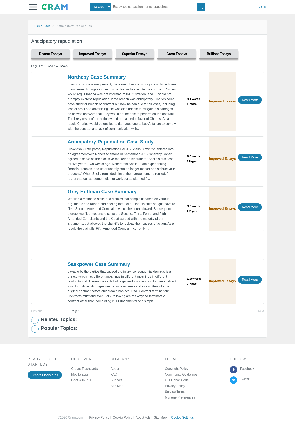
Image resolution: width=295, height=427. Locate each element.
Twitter (244, 379)
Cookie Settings (182, 417)
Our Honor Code (177, 380)
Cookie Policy (124, 417)
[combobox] (100, 7)
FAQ (114, 374)
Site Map (117, 386)
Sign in (262, 6)
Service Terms (175, 391)
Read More (250, 100)
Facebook (246, 368)
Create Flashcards (45, 375)
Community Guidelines (181, 374)
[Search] (201, 7)
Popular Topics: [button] (59, 328)
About (115, 368)
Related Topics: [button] (59, 319)
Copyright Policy (176, 368)
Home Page (42, 26)
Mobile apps (80, 374)
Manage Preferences (180, 397)
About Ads (145, 417)
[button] (33, 7)
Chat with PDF (81, 380)
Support (116, 380)
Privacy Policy (175, 386)
